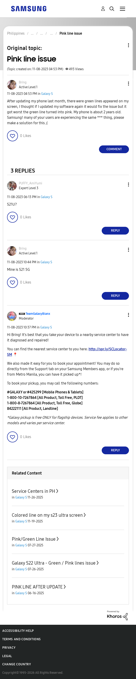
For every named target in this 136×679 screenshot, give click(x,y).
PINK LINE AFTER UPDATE (37, 587)
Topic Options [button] (121, 45)
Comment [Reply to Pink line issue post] (114, 149)
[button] (121, 83)
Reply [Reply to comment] (115, 230)
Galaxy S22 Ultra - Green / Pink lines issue (54, 563)
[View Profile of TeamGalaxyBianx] (38, 314)
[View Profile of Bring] (23, 82)
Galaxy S (47, 94)
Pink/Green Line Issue (34, 539)
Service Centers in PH (33, 491)
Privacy (8, 648)
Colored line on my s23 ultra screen (47, 515)
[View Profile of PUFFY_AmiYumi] (30, 183)
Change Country (16, 664)
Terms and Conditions (21, 639)
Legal (7, 656)
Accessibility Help (18, 631)
